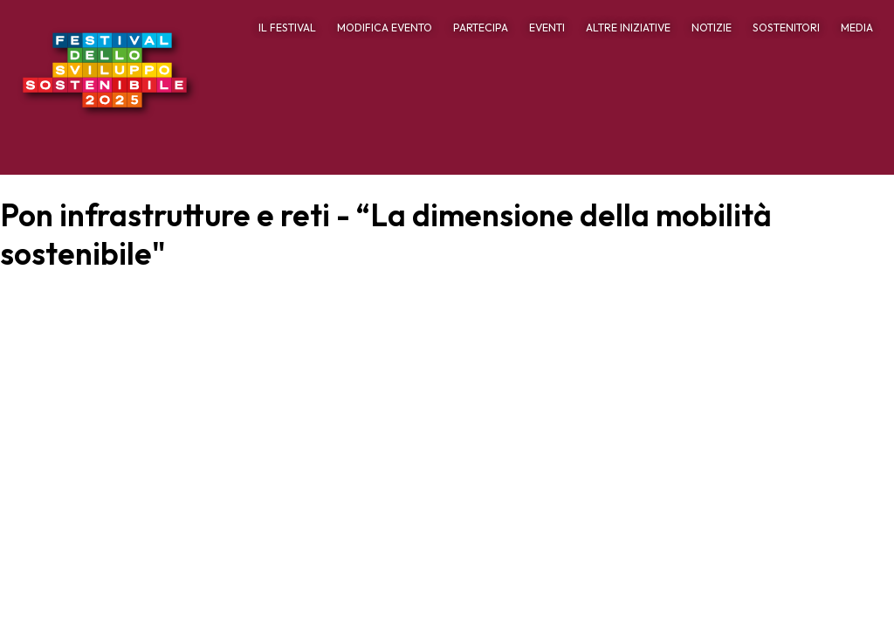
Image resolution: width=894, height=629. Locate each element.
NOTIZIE (711, 27)
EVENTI (547, 27)
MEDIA (857, 27)
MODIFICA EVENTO (384, 27)
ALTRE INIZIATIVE (628, 27)
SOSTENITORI (786, 27)
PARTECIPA (480, 27)
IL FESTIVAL (287, 27)
